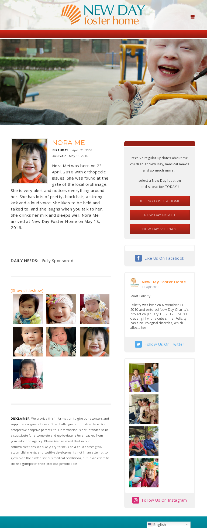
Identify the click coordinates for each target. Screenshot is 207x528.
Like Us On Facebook (164, 258)
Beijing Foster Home (160, 201)
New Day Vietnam (159, 229)
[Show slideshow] (27, 290)
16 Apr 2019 (151, 287)
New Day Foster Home (164, 281)
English (157, 524)
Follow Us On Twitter (164, 344)
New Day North (159, 215)
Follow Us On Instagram (164, 436)
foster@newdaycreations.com (88, 503)
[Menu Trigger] (193, 16)
